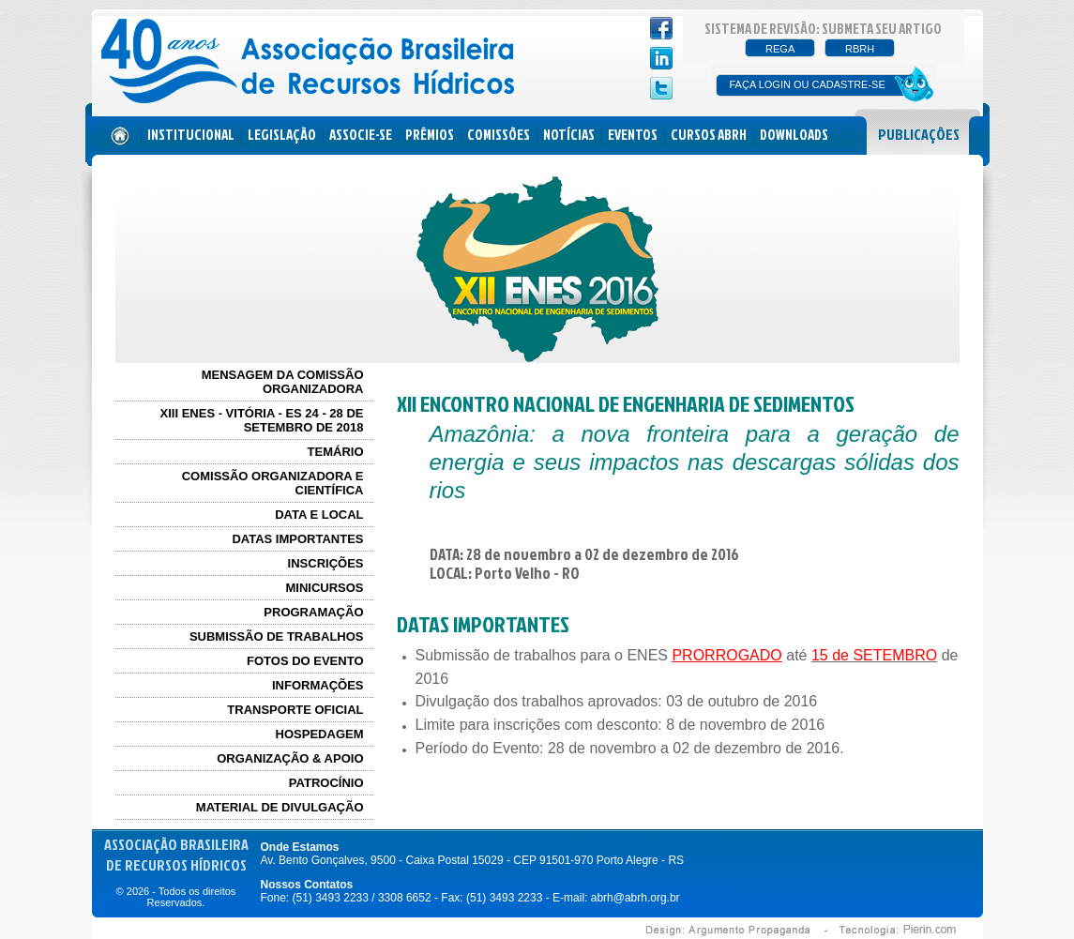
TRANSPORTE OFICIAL (295, 710)
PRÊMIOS (429, 134)
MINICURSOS (324, 588)
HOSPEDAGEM (320, 734)
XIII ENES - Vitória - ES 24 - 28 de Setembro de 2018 (262, 420)
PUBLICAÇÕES (919, 134)
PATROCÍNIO (326, 783)
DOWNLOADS (794, 134)
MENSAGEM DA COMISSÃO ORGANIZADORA (283, 382)
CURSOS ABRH (709, 134)
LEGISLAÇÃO (282, 134)
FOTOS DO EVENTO (305, 661)
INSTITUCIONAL (190, 134)
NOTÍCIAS (569, 134)
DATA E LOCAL (319, 514)
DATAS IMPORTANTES (297, 539)
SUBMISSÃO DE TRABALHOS (276, 636)
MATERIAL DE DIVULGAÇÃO (280, 807)
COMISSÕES (498, 134)
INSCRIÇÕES (326, 563)
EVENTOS (633, 134)
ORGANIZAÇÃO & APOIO (290, 758)
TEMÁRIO (336, 452)
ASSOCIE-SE (360, 134)
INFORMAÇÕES (318, 685)
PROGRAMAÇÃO (313, 612)
